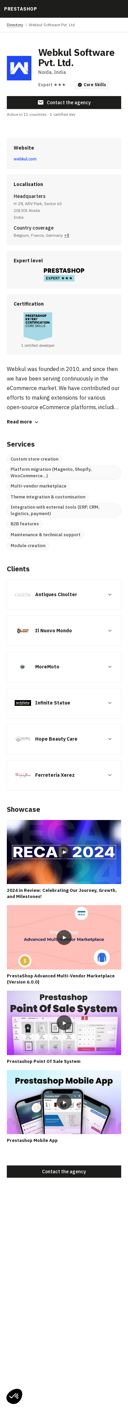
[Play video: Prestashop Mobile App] (64, 1102)
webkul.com (25, 158)
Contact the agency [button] (64, 102)
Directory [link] (15, 24)
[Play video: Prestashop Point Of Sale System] (64, 1023)
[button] (14, 1396)
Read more (23, 422)
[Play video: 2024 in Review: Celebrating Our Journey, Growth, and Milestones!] (64, 852)
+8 (66, 235)
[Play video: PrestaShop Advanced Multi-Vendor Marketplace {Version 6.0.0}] (64, 937)
